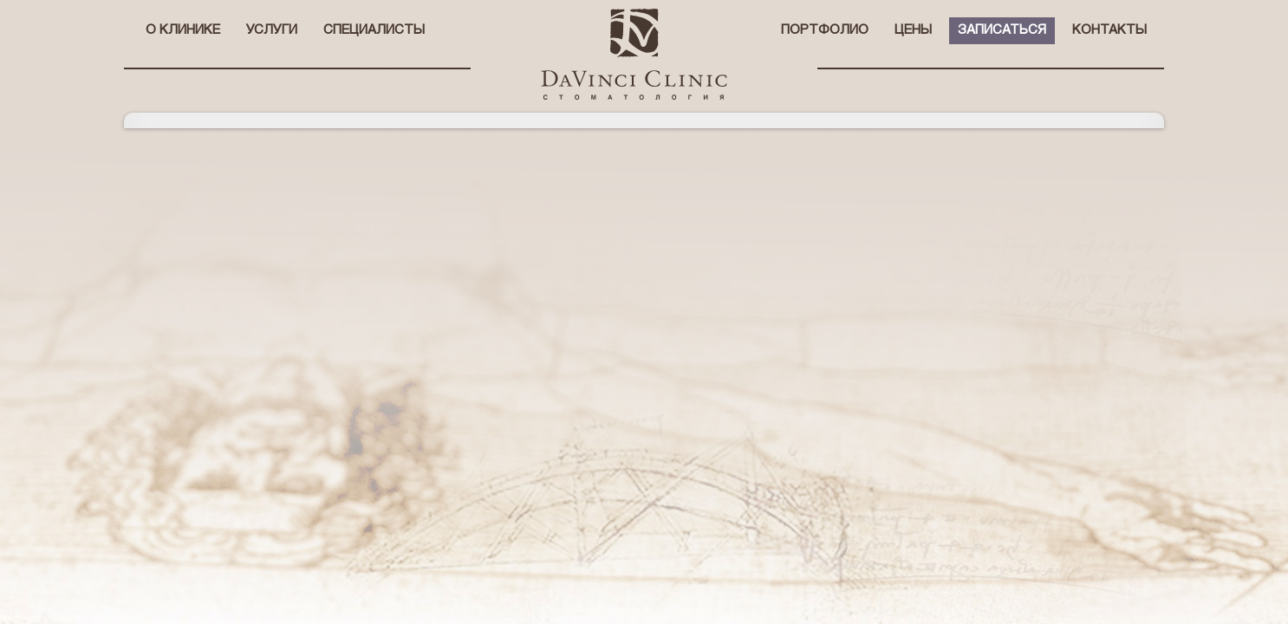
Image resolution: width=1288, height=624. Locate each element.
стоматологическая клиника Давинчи (634, 54)
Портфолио (824, 30)
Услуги (271, 30)
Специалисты (374, 30)
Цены (913, 30)
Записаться (1002, 30)
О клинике (183, 30)
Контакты (1109, 30)
